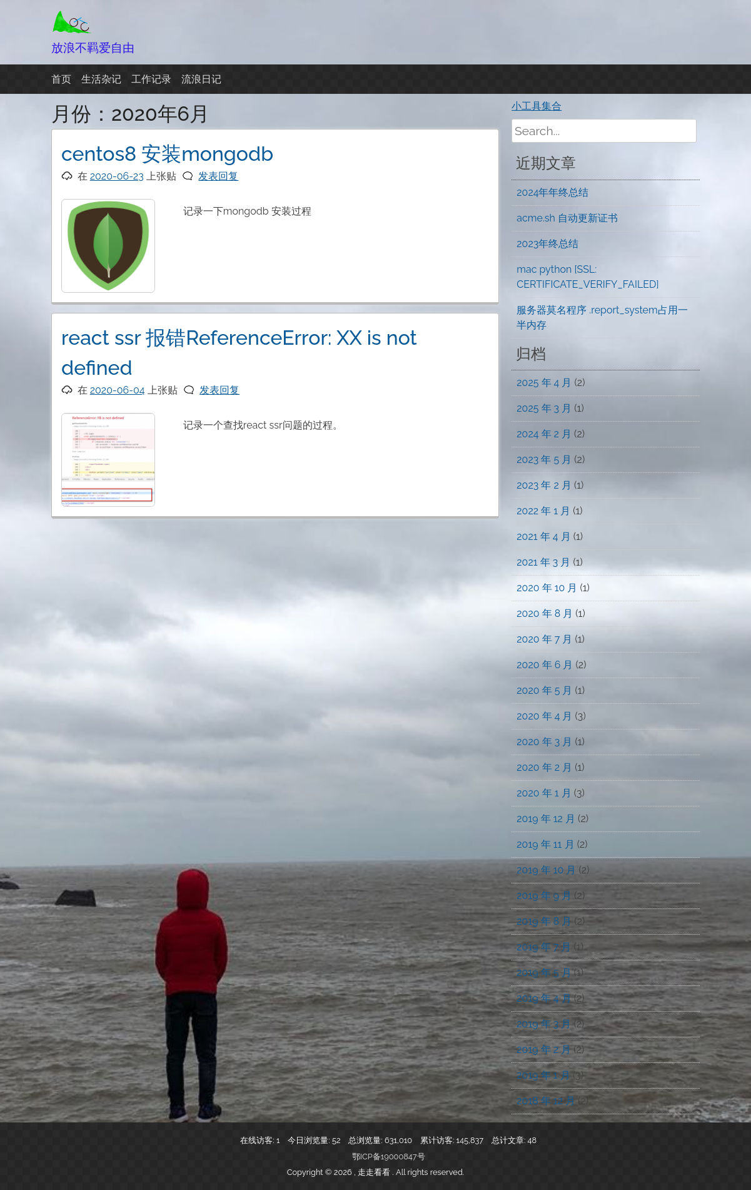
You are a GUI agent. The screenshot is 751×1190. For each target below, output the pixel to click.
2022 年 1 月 (543, 511)
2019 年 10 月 (546, 870)
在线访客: (258, 1140)
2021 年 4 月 (543, 536)
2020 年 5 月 (544, 690)
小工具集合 (537, 106)
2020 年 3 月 (544, 742)
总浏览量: (366, 1140)
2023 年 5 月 (544, 459)
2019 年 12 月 (546, 819)
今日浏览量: (310, 1140)
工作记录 (151, 79)
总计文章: (509, 1140)
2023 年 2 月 (544, 485)
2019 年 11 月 (545, 844)
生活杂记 (101, 79)
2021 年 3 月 (543, 562)
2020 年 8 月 (545, 613)
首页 (61, 79)
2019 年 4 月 (544, 998)
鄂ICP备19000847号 (388, 1156)
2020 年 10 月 (547, 588)
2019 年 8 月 (544, 921)
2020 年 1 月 (544, 793)
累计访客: (438, 1140)
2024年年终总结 (552, 192)
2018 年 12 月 (546, 1101)
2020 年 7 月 (544, 639)
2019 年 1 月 (543, 1075)
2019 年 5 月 (544, 973)
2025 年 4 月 (544, 383)
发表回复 (218, 176)
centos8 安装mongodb (167, 153)
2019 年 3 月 (544, 1024)
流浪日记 (201, 79)
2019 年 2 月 (544, 1049)
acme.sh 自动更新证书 (567, 218)
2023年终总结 (547, 244)
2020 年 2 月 (544, 767)
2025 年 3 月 (544, 408)
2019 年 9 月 (544, 896)
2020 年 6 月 (545, 665)
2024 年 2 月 (544, 434)
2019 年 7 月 (544, 947)
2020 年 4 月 (544, 716)
